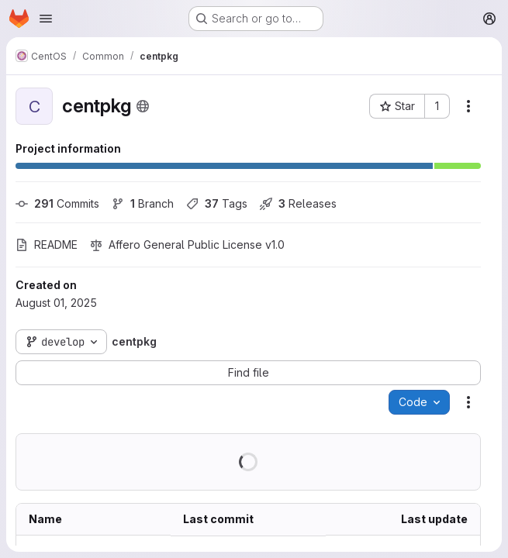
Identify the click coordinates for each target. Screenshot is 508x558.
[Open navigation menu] (45, 18)
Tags (216, 203)
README (47, 244)
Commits (57, 203)
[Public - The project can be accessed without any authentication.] (143, 106)
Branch (143, 203)
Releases (298, 203)
